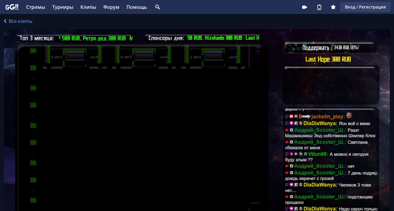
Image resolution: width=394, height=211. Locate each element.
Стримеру (304, 7)
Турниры (62, 7)
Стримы (35, 7)
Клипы (88, 7)
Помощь (137, 7)
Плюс (333, 7)
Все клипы (18, 21)
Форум (111, 7)
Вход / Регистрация (365, 7)
